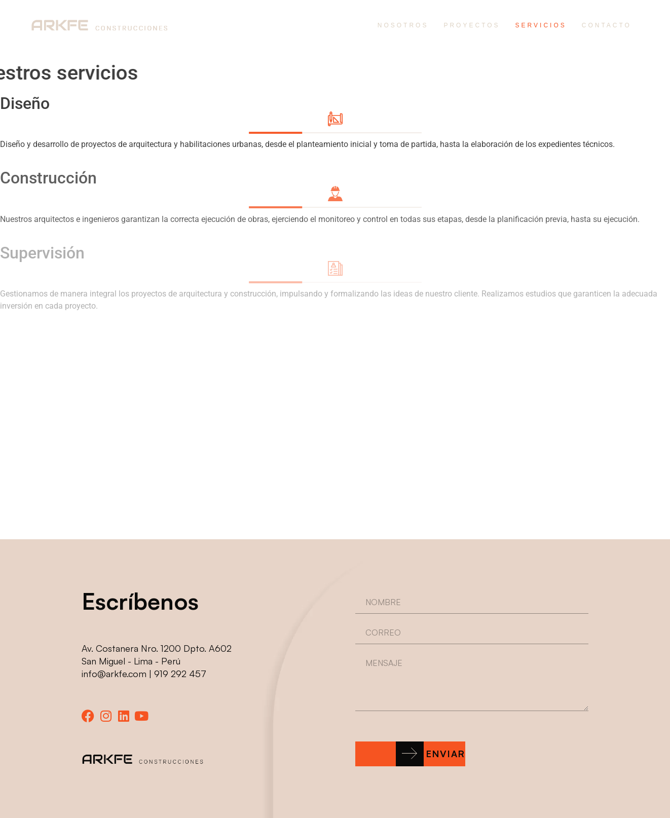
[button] (410, 753)
